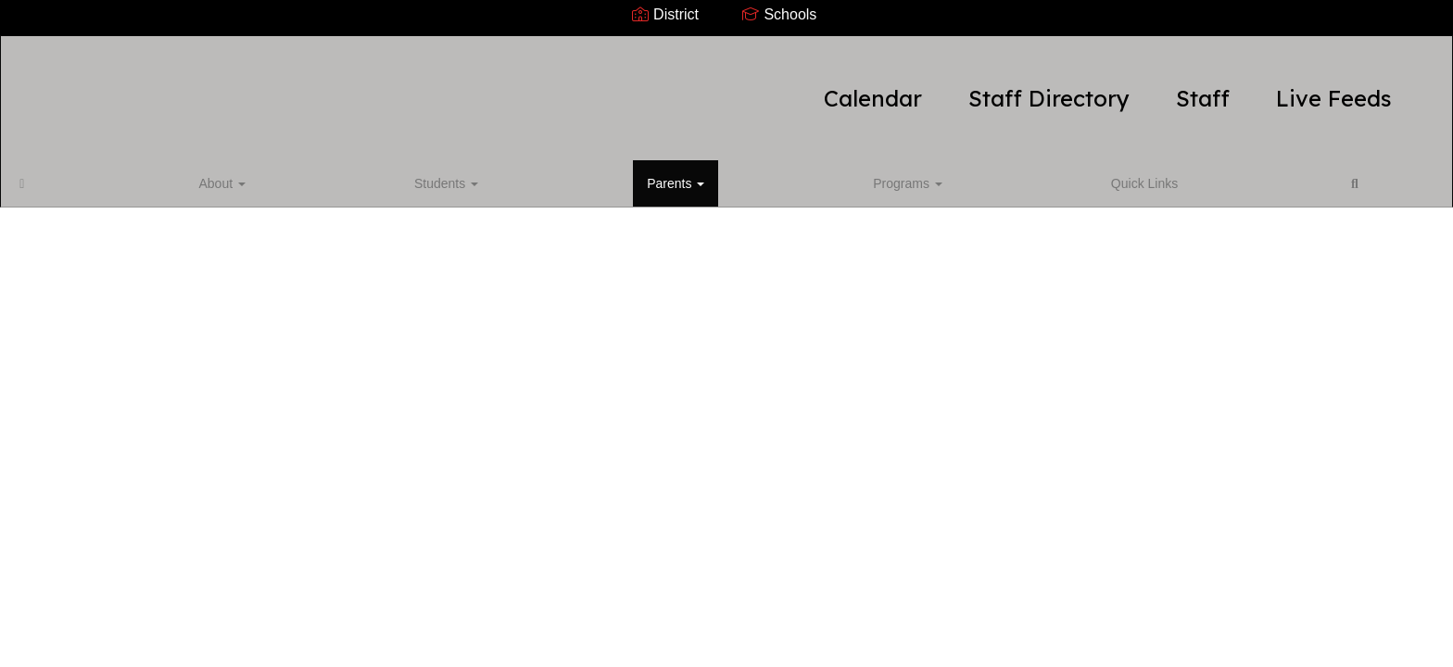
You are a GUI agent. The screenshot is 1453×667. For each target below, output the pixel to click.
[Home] (51, 170)
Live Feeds (1046, 89)
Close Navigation (624, 177)
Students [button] (193, 170)
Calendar (585, 89)
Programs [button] (373, 170)
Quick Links (469, 170)
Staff (914, 89)
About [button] (110, 170)
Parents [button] (281, 170)
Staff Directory (760, 89)
